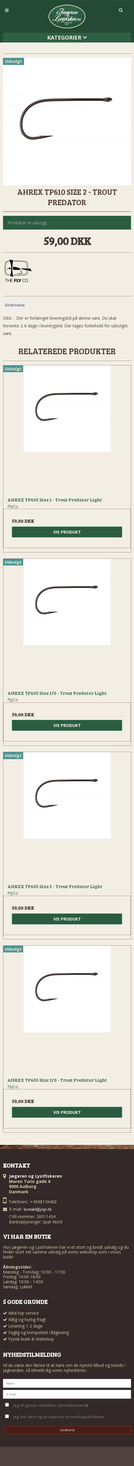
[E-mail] (67, 1394)
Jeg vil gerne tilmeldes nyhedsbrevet (71, 1404)
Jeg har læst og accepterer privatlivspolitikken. (59, 1416)
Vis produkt (67, 532)
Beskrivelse (15, 305)
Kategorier (67, 37)
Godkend (67, 1430)
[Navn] (67, 1383)
